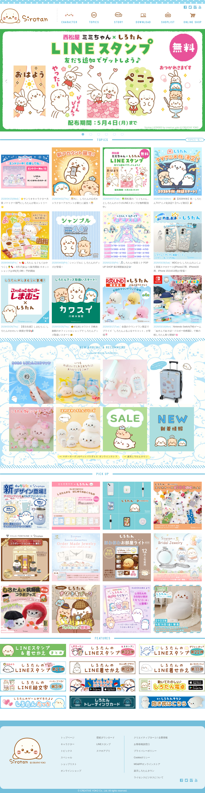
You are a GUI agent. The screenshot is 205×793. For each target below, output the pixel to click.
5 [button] (114, 134)
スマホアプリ (103, 751)
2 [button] (91, 134)
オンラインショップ (71, 770)
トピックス (66, 751)
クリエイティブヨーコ (145, 737)
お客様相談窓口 (142, 744)
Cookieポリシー (142, 757)
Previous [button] (7, 80)
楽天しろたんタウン (144, 770)
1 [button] (83, 134)
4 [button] (106, 134)
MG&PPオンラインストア (147, 764)
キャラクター (67, 744)
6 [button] (122, 134)
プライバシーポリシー (145, 751)
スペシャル (66, 757)
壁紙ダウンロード (105, 737)
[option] (102, 80)
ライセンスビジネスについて (148, 777)
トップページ (67, 737)
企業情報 (163, 737)
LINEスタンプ (103, 744)
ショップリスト (69, 764)
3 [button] (98, 134)
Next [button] (201, 80)
